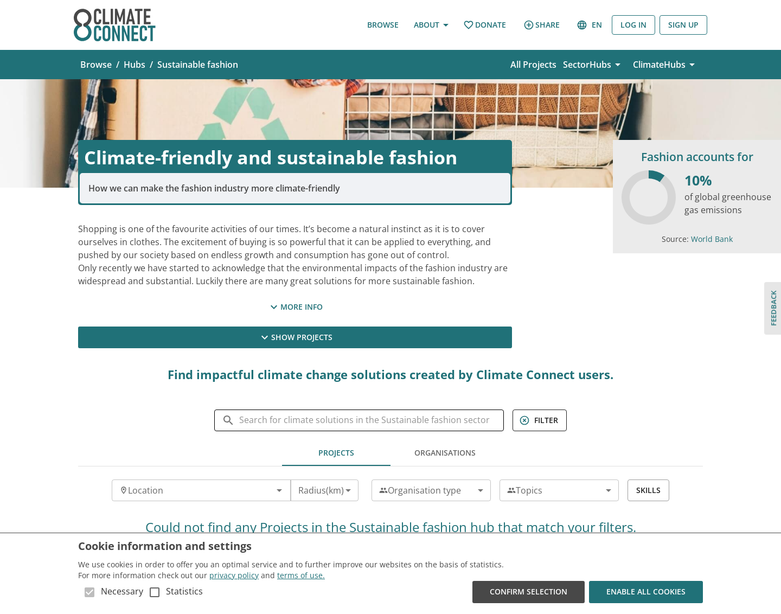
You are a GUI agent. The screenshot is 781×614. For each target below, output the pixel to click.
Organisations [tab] (444, 453)
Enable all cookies (646, 592)
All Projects (533, 65)
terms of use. (301, 575)
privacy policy (234, 575)
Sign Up (683, 25)
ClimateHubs (666, 64)
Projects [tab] (336, 453)
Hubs (134, 65)
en (590, 25)
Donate (484, 25)
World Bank (712, 239)
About (430, 25)
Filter (539, 420)
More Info (295, 307)
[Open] (279, 490)
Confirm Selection (528, 592)
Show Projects (295, 337)
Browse (383, 25)
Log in (633, 25)
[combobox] (192, 490)
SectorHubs (594, 64)
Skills (648, 490)
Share (541, 25)
